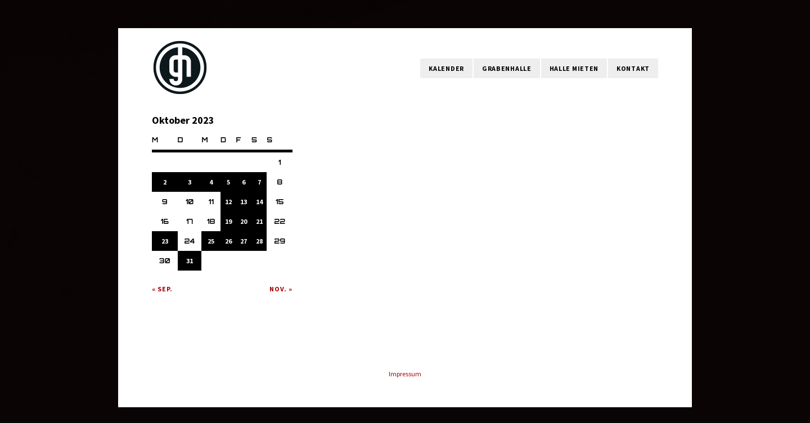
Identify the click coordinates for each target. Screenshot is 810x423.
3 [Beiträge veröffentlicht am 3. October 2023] (189, 182)
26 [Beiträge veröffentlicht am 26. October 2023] (228, 241)
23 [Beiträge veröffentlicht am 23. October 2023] (164, 241)
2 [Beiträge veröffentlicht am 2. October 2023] (164, 182)
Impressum (405, 374)
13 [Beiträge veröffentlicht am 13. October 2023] (243, 201)
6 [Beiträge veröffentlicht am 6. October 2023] (243, 182)
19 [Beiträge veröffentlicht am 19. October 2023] (228, 221)
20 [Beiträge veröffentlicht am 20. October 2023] (243, 221)
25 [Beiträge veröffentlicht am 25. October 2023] (211, 241)
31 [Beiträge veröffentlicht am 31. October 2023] (189, 260)
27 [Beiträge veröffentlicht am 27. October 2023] (243, 241)
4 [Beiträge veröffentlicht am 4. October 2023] (211, 182)
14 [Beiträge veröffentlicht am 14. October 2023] (259, 201)
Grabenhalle (507, 68)
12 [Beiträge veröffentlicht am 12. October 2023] (228, 201)
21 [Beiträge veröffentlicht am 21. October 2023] (259, 221)
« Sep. (162, 289)
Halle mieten (574, 68)
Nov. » (280, 289)
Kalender (446, 68)
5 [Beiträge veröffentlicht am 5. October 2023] (228, 182)
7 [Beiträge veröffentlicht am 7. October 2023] (259, 182)
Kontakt (633, 68)
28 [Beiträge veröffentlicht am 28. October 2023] (259, 241)
